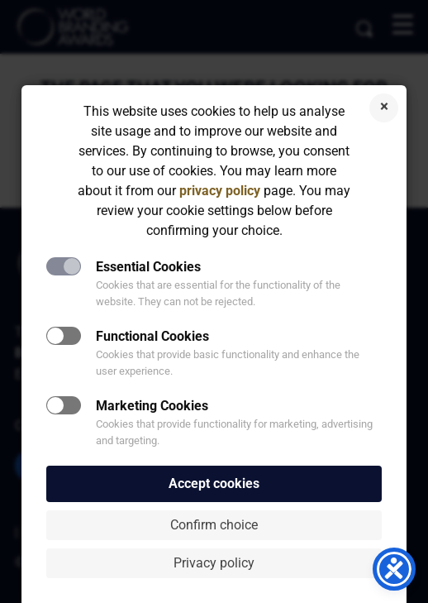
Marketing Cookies (152, 406)
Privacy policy (214, 563)
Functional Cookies (152, 336)
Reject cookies (383, 107)
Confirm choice (214, 525)
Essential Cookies (148, 267)
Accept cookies (214, 483)
